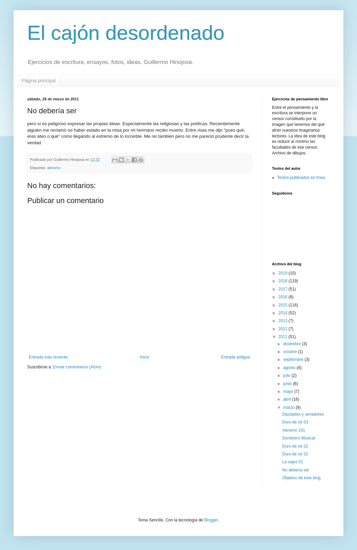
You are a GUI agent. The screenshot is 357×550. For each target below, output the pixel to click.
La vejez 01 (292, 462)
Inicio (144, 357)
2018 (283, 281)
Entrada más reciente (48, 357)
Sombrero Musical (298, 438)
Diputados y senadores (303, 414)
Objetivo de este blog (301, 478)
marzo (289, 407)
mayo (288, 391)
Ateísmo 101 (293, 430)
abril (287, 399)
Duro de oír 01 (295, 454)
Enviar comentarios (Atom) (77, 367)
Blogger (211, 520)
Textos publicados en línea (301, 177)
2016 (283, 297)
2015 (283, 305)
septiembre (294, 359)
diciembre (292, 343)
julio (287, 375)
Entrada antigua (235, 357)
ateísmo (53, 168)
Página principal (39, 80)
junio (288, 383)
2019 (283, 273)
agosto (289, 367)
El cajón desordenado (125, 32)
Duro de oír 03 (295, 422)
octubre (290, 351)
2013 (283, 320)
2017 (283, 289)
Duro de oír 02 (295, 446)
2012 (283, 329)
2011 (283, 336)
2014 (283, 313)
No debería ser (295, 470)
